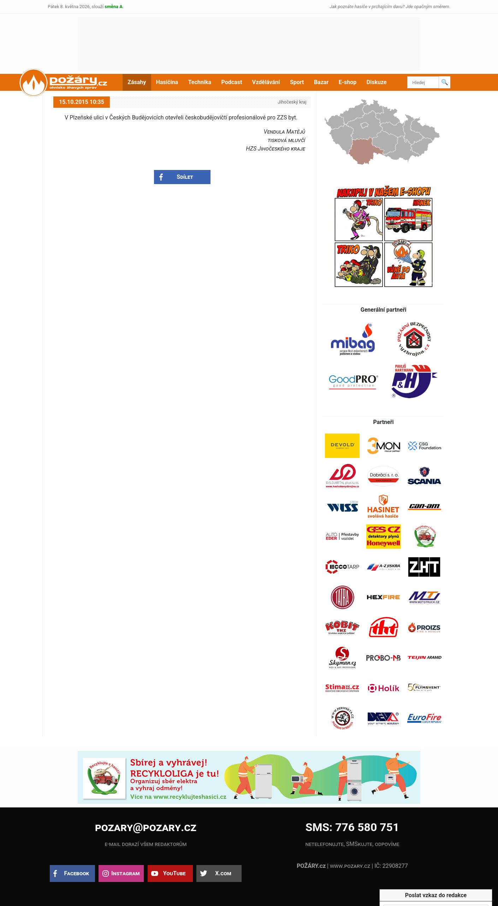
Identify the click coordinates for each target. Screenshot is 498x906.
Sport (297, 82)
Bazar (321, 82)
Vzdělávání (266, 82)
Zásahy (137, 82)
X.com (223, 873)
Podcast (231, 82)
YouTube (174, 873)
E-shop (348, 82)
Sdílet (185, 176)
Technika (199, 82)
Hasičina (167, 82)
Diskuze (377, 82)
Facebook (76, 873)
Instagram (125, 873)
